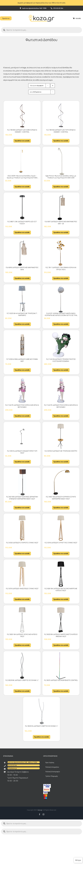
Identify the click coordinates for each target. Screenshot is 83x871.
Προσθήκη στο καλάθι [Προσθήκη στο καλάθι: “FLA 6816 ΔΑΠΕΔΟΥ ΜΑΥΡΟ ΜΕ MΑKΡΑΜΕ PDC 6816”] (22, 278)
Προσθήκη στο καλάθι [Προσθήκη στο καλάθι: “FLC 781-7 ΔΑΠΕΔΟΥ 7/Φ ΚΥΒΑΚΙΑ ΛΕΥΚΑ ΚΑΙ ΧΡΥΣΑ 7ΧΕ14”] (60, 278)
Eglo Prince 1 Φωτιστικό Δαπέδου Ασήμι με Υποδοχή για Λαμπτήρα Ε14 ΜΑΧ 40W (61, 177)
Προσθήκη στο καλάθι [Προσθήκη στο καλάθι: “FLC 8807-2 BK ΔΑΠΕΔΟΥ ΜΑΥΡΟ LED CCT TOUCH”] (22, 232)
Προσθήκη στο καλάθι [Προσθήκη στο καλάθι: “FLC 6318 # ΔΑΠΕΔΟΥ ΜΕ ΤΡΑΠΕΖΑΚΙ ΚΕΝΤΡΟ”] (60, 462)
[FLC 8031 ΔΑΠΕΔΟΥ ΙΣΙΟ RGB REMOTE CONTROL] (60, 665)
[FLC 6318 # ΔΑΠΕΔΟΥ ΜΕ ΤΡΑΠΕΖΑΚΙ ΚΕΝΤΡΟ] (60, 436)
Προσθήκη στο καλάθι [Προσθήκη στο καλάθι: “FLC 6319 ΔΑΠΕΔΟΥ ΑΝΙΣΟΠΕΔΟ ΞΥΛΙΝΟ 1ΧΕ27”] (22, 599)
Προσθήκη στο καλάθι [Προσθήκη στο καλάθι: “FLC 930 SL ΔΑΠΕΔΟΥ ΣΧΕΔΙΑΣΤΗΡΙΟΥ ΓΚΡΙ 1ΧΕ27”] (22, 462)
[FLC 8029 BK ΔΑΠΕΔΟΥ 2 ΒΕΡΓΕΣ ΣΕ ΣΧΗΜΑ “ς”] (22, 665)
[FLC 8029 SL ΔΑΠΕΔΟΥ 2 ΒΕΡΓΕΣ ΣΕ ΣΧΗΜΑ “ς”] (41, 711)
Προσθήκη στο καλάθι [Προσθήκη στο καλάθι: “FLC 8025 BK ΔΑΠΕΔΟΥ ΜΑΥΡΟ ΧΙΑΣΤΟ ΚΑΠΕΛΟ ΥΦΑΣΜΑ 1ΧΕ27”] (60, 645)
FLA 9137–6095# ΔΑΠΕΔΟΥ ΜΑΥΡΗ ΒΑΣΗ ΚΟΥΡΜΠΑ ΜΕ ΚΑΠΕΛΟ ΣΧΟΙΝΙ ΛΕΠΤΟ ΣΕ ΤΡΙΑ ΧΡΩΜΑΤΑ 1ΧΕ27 (61, 315)
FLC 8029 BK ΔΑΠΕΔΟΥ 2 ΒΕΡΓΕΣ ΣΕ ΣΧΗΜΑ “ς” (22, 680)
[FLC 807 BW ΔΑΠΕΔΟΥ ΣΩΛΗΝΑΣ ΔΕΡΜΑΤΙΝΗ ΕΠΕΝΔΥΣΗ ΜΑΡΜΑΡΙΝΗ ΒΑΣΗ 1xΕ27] (22, 482)
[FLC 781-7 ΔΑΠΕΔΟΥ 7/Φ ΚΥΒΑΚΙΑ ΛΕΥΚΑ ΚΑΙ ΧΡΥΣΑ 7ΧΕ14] (60, 253)
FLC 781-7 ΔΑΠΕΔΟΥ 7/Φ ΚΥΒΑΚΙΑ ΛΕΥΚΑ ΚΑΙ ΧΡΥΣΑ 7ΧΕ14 (61, 268)
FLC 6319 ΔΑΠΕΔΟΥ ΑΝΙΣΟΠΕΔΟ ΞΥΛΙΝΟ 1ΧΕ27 (22, 588)
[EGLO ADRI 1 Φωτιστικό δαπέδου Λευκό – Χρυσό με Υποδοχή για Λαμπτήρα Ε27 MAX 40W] (22, 161)
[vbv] (47, 785)
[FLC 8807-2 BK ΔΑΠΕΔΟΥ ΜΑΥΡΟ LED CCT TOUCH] (22, 207)
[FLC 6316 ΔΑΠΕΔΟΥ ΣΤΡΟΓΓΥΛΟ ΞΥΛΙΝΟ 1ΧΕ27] (60, 528)
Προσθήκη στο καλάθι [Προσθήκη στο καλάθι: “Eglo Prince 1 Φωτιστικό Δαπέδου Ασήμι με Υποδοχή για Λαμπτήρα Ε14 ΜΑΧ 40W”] (60, 187)
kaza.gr (40, 810)
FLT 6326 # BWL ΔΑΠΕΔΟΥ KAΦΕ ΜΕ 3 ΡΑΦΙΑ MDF (22, 360)
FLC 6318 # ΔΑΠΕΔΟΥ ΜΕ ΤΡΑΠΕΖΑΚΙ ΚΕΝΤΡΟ (61, 451)
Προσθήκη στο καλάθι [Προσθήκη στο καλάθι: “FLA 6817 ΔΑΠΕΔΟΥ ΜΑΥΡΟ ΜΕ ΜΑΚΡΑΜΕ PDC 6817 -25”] (60, 232)
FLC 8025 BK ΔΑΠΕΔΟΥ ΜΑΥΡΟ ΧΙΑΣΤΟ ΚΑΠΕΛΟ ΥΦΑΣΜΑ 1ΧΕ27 (60, 635)
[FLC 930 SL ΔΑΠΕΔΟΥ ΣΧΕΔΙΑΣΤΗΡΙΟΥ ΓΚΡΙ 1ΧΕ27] (22, 436)
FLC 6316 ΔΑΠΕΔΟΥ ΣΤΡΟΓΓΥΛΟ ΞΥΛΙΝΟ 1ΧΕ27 (61, 543)
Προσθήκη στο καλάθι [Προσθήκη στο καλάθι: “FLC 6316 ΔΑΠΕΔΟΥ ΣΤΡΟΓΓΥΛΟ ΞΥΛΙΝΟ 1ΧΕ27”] (60, 553)
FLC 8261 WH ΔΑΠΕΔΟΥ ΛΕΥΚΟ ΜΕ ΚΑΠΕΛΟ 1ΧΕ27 (22, 635)
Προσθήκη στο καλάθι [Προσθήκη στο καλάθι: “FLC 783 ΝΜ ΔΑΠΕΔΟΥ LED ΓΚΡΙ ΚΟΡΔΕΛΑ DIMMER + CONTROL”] (60, 141)
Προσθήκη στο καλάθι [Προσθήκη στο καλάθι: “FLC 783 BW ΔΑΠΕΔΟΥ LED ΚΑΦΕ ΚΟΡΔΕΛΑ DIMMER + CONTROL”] (22, 141)
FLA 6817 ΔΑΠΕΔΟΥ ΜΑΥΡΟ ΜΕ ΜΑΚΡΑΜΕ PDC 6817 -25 (61, 223)
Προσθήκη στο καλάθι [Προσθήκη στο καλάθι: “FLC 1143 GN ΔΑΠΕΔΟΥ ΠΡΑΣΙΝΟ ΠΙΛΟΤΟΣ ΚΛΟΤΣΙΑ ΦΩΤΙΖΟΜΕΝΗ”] (60, 370)
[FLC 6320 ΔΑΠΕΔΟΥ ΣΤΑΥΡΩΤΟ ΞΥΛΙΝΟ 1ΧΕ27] (22, 528)
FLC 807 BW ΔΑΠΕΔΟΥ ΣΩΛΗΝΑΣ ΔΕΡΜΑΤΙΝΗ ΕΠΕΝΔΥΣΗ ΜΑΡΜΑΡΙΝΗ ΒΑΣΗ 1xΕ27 (22, 498)
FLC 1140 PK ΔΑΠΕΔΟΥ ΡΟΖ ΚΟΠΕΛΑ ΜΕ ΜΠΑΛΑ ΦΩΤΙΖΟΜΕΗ (22, 406)
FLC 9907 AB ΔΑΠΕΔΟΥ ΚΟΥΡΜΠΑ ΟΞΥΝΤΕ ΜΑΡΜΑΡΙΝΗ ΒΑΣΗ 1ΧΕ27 (61, 498)
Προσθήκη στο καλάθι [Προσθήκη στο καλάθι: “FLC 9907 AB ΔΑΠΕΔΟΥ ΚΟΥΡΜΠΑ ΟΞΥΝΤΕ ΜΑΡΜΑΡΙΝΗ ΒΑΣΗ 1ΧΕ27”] (60, 508)
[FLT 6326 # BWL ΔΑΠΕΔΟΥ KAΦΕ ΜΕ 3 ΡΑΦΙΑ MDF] (22, 344)
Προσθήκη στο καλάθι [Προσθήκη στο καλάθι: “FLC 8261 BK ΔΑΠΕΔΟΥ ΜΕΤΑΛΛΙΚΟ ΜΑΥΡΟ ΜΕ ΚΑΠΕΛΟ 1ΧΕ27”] (60, 599)
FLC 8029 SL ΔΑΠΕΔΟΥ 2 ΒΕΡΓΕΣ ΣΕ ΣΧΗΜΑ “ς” (41, 726)
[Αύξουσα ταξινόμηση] (53, 85)
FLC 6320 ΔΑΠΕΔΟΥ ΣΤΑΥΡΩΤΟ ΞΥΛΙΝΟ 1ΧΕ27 (22, 543)
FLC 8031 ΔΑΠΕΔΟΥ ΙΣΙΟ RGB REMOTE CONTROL (61, 680)
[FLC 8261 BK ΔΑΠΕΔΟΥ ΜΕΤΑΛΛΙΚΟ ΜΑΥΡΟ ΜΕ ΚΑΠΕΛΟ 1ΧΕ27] (60, 574)
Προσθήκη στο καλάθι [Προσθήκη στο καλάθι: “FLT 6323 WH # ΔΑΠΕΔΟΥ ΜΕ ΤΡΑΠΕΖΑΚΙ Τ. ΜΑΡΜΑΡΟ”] (22, 324)
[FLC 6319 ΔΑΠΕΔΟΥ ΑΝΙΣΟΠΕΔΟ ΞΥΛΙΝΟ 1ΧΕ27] (22, 574)
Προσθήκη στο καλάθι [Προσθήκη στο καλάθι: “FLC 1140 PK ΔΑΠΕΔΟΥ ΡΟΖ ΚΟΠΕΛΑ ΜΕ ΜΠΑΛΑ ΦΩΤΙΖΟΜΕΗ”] (22, 416)
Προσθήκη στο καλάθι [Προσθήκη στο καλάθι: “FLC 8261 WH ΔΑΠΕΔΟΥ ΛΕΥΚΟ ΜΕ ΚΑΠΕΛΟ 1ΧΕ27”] (22, 645)
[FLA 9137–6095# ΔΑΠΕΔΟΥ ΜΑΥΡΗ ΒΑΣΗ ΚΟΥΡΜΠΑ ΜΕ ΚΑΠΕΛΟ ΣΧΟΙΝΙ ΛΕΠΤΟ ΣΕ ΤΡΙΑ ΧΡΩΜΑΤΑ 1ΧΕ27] (60, 298)
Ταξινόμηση (36, 85)
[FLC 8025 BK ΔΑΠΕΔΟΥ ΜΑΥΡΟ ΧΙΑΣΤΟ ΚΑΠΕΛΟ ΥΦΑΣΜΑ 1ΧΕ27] (60, 619)
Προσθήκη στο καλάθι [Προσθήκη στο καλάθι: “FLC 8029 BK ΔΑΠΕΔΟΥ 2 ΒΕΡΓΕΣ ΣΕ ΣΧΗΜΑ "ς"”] (22, 691)
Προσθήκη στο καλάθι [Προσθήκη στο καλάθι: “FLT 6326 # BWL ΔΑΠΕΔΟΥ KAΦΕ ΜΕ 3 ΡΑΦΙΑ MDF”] (22, 370)
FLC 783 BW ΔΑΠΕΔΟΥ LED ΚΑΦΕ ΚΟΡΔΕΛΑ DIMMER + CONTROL (22, 131)
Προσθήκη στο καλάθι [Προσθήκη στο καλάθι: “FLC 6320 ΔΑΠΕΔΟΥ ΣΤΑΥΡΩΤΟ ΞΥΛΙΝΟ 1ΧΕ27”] (22, 553)
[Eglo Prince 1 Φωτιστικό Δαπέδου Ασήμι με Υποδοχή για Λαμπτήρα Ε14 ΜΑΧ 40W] (60, 161)
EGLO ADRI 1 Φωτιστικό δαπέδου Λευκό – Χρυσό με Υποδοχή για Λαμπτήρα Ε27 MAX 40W (22, 178)
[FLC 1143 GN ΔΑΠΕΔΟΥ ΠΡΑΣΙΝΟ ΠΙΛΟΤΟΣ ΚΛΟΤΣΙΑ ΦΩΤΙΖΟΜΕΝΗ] (60, 344)
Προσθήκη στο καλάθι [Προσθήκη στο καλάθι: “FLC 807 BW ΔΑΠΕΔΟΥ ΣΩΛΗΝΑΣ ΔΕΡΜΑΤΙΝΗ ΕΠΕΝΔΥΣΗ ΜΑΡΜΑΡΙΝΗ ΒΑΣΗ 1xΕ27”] (22, 508)
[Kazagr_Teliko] (41, 11)
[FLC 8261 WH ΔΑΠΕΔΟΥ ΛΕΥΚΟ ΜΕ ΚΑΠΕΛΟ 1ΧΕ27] (22, 619)
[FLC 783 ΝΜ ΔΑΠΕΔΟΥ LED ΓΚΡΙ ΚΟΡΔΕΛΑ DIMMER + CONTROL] (60, 115)
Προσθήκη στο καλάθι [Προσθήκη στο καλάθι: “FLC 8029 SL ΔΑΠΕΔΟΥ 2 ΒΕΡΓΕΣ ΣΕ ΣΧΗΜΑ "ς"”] (41, 737)
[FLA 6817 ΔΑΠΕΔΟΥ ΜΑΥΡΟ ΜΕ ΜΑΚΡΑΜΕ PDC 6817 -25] (60, 207)
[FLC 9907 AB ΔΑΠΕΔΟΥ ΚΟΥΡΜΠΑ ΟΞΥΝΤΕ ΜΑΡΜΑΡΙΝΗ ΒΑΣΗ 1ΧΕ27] (60, 482)
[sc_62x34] (46, 789)
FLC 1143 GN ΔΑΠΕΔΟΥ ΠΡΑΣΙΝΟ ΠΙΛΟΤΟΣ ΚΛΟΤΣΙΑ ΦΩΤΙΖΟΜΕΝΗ (61, 360)
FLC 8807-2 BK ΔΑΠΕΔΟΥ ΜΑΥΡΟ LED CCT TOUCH (22, 223)
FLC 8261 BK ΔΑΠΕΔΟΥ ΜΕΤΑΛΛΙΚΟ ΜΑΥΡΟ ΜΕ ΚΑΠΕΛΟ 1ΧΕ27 (61, 589)
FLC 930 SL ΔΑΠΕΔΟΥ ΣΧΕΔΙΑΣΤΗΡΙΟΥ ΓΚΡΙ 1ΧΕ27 (22, 452)
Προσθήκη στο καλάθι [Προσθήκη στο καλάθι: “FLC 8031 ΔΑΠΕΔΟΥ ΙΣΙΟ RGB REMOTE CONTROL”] (60, 691)
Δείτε (35, 92)
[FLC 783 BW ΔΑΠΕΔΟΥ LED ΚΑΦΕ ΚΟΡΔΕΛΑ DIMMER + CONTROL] (22, 115)
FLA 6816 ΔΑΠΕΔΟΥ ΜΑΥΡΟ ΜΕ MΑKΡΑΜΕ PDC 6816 (22, 268)
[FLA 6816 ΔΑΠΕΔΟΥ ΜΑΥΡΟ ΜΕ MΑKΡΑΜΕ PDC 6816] (22, 253)
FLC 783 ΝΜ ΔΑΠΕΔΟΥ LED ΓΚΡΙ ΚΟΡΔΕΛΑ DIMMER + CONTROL (60, 131)
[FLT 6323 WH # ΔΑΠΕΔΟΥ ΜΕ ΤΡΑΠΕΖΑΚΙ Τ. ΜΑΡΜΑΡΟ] (22, 298)
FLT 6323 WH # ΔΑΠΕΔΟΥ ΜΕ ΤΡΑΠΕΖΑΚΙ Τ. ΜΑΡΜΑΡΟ (22, 314)
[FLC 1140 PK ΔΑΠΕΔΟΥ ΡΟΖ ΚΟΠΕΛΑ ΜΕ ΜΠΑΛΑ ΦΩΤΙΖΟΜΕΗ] (22, 390)
